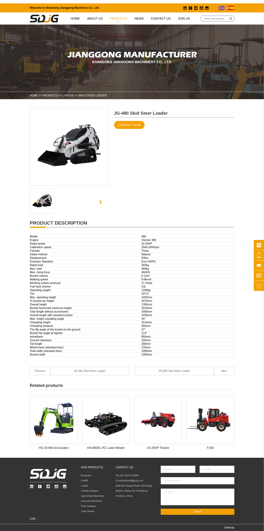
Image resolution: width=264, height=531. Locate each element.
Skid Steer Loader (93, 95)
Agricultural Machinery (93, 496)
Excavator (86, 475)
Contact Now (129, 125)
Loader (68, 95)
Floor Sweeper (88, 506)
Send (197, 511)
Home (75, 18)
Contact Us (161, 18)
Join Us (184, 18)
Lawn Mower (87, 511)
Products (118, 18)
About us (95, 18)
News (139, 18)
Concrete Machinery (91, 501)
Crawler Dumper (89, 490)
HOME (34, 95)
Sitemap (229, 527)
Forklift (84, 480)
